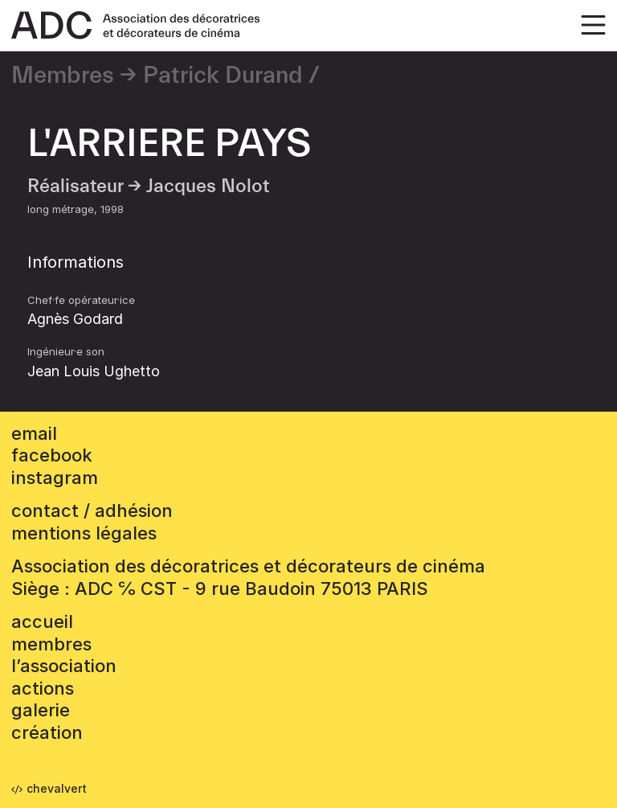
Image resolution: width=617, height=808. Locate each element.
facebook (51, 455)
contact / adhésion (92, 510)
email (34, 433)
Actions (42, 688)
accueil (42, 621)
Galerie (40, 709)
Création (47, 732)
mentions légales (84, 533)
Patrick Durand (223, 75)
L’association (63, 665)
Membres (62, 75)
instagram (54, 477)
